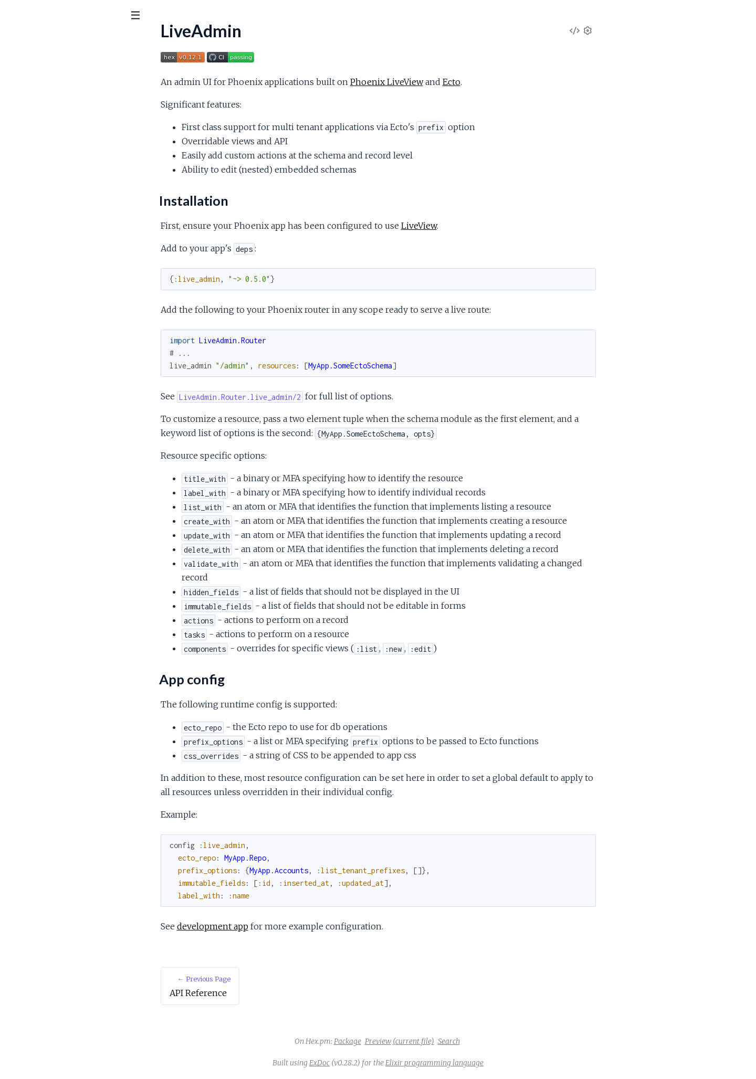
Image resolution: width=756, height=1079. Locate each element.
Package (426, 1041)
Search (528, 1041)
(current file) (492, 1041)
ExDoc (398, 1062)
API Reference (34, 106)
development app (291, 926)
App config (36, 150)
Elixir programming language (513, 1062)
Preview (457, 1041)
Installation (36, 138)
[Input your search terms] (78, 15)
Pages (23, 73)
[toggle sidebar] (142, 17)
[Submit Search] (15, 15)
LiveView (498, 225)
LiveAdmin (37, 41)
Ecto (530, 82)
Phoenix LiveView (465, 82)
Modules (63, 73)
